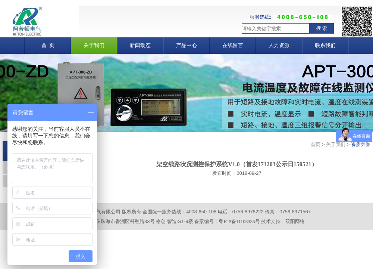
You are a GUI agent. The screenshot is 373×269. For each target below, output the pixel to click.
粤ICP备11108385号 (239, 221)
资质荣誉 (360, 144)
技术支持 (270, 221)
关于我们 (335, 144)
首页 (315, 144)
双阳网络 (295, 221)
